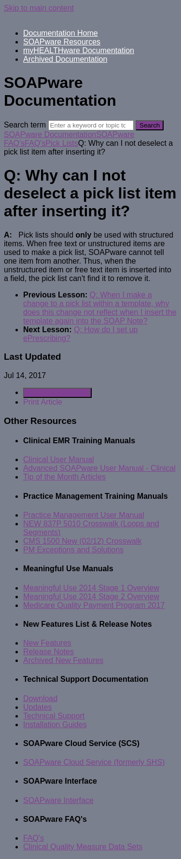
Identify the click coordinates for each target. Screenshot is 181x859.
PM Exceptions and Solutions (73, 550)
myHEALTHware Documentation (78, 50)
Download (40, 698)
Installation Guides (55, 724)
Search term (25, 125)
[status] (90, 257)
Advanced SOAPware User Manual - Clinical (99, 468)
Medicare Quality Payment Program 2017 (94, 605)
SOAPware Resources (61, 42)
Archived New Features (63, 660)
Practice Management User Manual (83, 515)
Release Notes (48, 652)
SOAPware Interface (58, 800)
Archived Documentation (65, 59)
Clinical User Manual (58, 459)
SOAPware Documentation (50, 134)
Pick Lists (61, 143)
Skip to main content (39, 8)
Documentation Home (60, 33)
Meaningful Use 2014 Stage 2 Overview (91, 596)
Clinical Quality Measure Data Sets (82, 847)
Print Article (42, 402)
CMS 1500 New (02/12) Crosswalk (82, 541)
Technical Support (53, 716)
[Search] (91, 125)
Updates (37, 707)
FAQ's (35, 143)
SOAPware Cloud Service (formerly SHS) (94, 762)
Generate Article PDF (57, 392)
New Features (47, 643)
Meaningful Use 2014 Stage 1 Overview (91, 588)
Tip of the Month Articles (64, 477)
